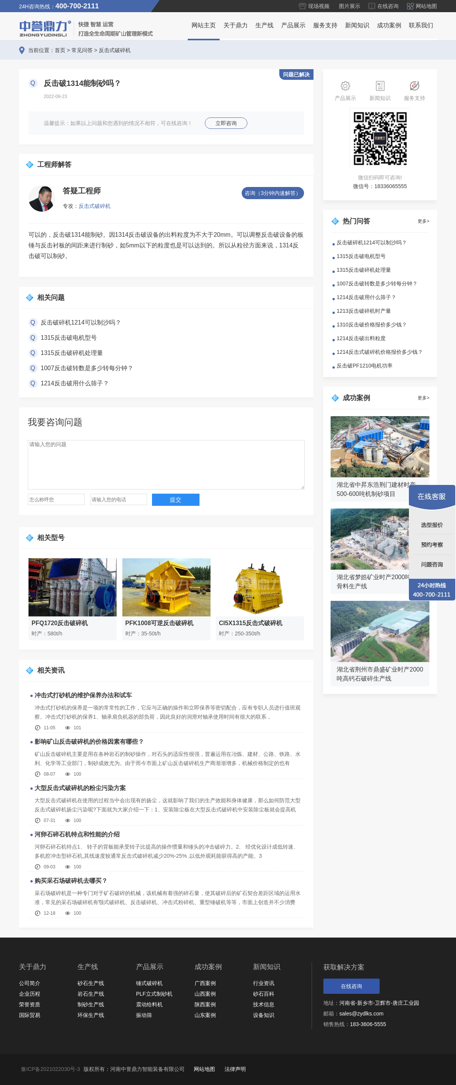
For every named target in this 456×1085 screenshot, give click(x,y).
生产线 (264, 25)
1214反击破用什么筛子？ (75, 383)
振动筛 (144, 1015)
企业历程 (29, 994)
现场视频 (318, 6)
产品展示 (293, 25)
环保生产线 (91, 1015)
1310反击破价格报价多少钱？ (372, 325)
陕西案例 (205, 1004)
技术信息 (263, 1004)
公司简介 (29, 983)
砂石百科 (263, 994)
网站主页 (204, 25)
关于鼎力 (235, 25)
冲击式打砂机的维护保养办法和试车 (83, 695)
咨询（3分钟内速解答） (273, 193)
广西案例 (205, 983)
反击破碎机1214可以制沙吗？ (81, 322)
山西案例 (205, 994)
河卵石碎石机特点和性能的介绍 (77, 834)
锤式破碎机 (149, 983)
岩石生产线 (91, 994)
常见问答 (82, 50)
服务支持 (325, 25)
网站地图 (426, 6)
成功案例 (389, 25)
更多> (423, 221)
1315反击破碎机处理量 (72, 353)
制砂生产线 (91, 1004)
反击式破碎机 (115, 50)
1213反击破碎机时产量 (364, 311)
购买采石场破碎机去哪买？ (71, 881)
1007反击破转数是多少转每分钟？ (87, 368)
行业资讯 (263, 983)
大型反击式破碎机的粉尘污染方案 (80, 788)
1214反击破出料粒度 (361, 338)
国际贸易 (29, 1015)
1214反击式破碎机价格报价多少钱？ (380, 352)
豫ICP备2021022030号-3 (50, 1069)
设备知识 (263, 1015)
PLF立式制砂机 (154, 994)
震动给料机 (149, 1004)
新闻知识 (357, 25)
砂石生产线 (91, 983)
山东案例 (205, 1015)
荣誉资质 (29, 1004)
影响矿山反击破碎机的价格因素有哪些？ (89, 741)
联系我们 (421, 25)
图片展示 (349, 6)
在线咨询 (388, 6)
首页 (60, 50)
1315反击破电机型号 (69, 337)
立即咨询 (226, 123)
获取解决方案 (343, 967)
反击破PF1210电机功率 (365, 366)
